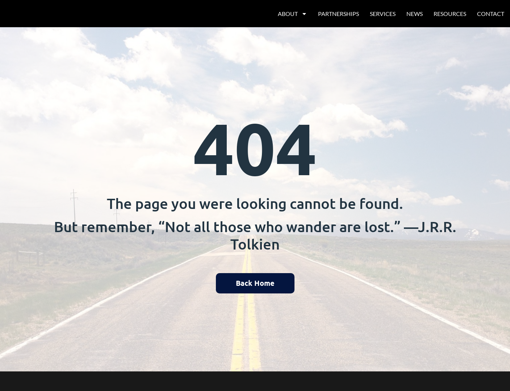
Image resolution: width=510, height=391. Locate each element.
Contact (490, 13)
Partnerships (338, 13)
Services (383, 13)
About (292, 13)
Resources (450, 13)
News (414, 13)
